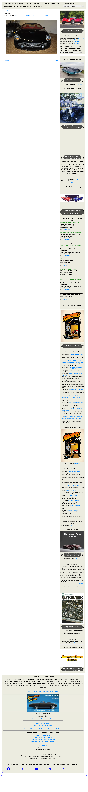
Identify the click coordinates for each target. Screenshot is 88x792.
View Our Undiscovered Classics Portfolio (43, 751)
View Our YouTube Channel (43, 762)
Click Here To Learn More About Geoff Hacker (43, 715)
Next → (57, 35)
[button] (61, 56)
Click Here (81, 62)
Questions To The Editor (74, 404)
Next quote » (81, 607)
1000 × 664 (17, 40)
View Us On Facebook (43, 760)
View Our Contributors (43, 747)
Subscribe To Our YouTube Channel (43, 764)
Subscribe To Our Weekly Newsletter (43, 765)
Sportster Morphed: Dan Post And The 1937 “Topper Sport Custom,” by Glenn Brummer (72, 443)
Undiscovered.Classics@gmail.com (43, 743)
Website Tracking (43, 770)
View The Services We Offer (43, 749)
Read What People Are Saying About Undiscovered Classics (43, 753)
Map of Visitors (43, 775)
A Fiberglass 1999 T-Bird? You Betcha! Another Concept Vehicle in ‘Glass (35, 40)
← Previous (7, 35)
